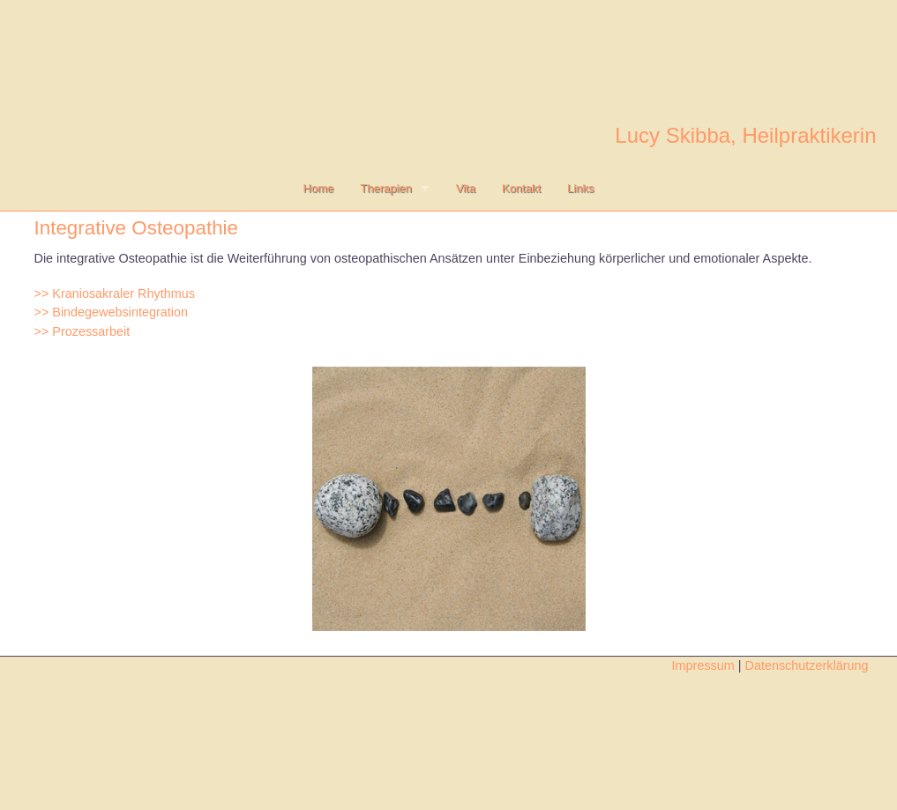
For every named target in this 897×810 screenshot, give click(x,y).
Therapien (386, 188)
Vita (465, 188)
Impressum (703, 665)
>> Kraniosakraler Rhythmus (114, 293)
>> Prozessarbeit (82, 331)
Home (318, 188)
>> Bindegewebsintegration (111, 312)
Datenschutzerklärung (817, 665)
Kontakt (521, 188)
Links (580, 188)
